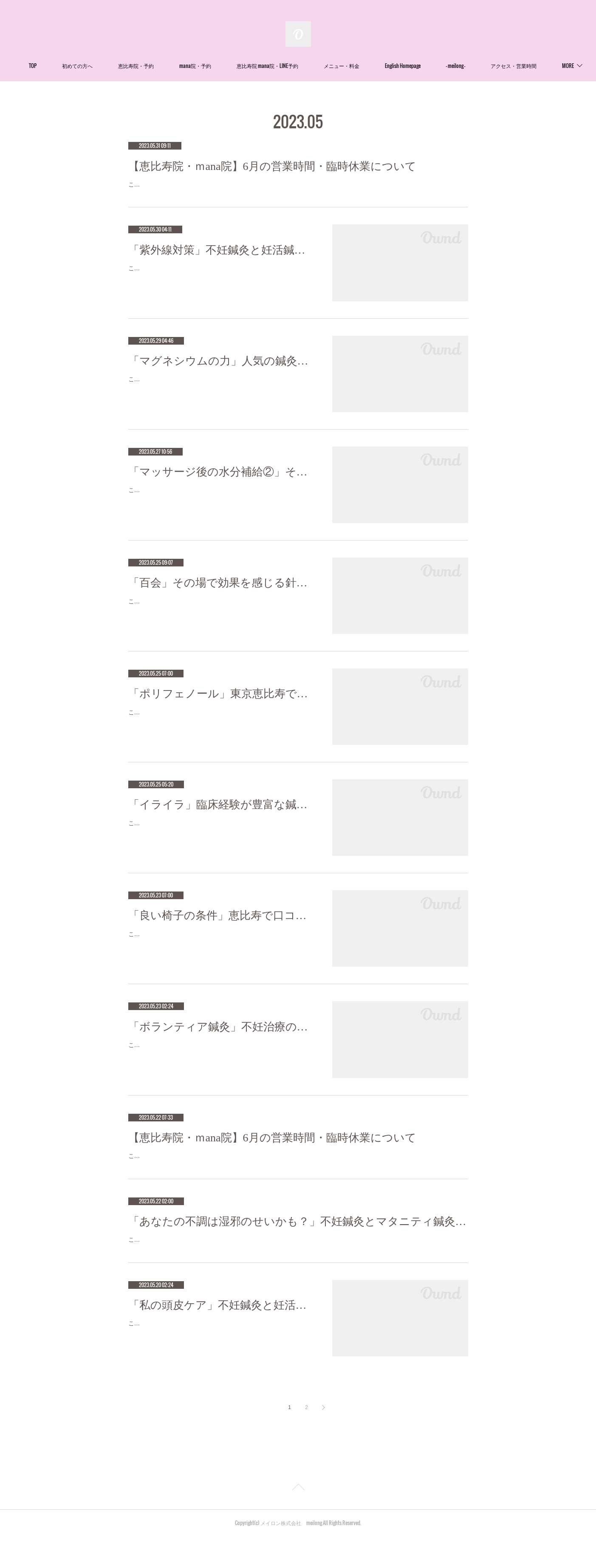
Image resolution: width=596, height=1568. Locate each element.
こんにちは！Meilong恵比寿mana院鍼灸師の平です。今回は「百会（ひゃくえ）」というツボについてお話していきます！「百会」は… (220, 617)
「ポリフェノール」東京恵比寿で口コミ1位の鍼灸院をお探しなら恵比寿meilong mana (221, 704)
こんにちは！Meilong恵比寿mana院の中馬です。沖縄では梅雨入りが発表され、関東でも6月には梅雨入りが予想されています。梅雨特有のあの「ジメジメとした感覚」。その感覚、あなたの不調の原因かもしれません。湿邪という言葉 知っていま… (297, 1266)
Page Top (298, 1520)
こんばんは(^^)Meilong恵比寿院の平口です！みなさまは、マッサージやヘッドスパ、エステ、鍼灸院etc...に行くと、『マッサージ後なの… (221, 506)
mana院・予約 (246, 65)
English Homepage (454, 65)
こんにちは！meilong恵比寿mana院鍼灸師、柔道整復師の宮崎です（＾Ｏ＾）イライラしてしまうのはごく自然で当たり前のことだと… (220, 839)
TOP (84, 65)
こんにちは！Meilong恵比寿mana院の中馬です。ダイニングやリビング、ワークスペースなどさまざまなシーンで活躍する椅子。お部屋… (220, 950)
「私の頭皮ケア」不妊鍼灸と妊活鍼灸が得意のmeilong (221, 1337)
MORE (503, 65)
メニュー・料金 (392, 65)
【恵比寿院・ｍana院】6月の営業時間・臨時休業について (272, 166)
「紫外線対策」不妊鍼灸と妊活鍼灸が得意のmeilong (221, 261)
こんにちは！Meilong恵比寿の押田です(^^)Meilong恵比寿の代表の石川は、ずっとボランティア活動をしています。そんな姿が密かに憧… (220, 1061)
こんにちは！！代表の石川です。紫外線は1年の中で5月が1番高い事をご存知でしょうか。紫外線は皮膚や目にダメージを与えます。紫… (220, 284)
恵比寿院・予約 (187, 65)
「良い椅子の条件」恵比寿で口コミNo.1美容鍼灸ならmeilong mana (221, 926)
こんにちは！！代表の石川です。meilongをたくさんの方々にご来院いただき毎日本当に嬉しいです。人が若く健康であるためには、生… (220, 395)
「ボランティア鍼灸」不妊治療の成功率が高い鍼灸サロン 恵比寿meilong (221, 1037)
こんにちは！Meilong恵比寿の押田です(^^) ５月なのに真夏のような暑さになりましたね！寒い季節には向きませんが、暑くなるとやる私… (221, 1361)
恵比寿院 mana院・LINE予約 (318, 65)
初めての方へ (128, 65)
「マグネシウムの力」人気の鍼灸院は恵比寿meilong (221, 371)
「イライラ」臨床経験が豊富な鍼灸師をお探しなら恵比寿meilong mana (221, 815)
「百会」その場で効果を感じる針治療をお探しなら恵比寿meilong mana (221, 593)
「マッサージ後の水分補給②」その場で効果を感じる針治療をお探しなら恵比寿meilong (221, 482)
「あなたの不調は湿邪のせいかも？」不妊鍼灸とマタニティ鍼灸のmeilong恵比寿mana (298, 1243)
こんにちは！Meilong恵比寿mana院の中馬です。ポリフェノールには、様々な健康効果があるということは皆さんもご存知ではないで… (220, 728)
